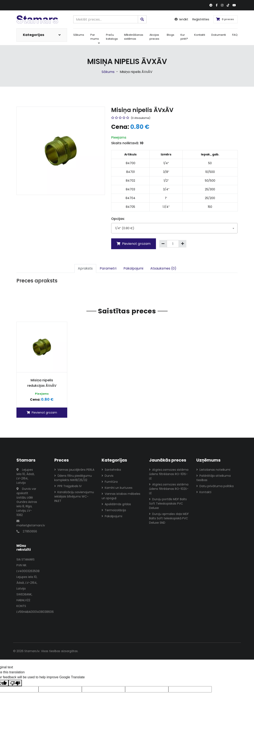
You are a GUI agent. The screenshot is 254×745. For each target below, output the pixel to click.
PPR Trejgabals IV (68, 486)
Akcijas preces (154, 37)
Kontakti (199, 35)
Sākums (78, 35)
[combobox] (174, 228)
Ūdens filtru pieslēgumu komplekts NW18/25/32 (73, 478)
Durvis (107, 476)
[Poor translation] (15, 683)
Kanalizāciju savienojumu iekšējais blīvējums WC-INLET (74, 496)
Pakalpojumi (133, 268)
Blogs (170, 35)
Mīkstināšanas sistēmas (133, 37)
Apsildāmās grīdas (116, 504)
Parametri (108, 268)
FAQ (235, 35)
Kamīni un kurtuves (117, 488)
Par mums (95, 38)
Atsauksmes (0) (163, 268)
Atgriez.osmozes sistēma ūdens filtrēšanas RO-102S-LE (168, 488)
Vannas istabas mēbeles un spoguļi (121, 496)
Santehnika (111, 470)
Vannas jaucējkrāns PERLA (74, 470)
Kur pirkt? (184, 37)
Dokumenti (218, 35)
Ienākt (181, 19)
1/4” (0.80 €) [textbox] (124, 228)
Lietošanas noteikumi (213, 470)
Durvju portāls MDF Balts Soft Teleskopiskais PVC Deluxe (168, 503)
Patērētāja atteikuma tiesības (213, 478)
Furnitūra (110, 482)
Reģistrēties (200, 19)
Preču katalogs (112, 37)
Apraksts (85, 268)
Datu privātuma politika (215, 486)
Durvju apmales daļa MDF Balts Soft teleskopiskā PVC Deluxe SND (169, 518)
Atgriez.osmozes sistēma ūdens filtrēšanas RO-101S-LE (168, 474)
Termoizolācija (114, 510)
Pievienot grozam (134, 243)
